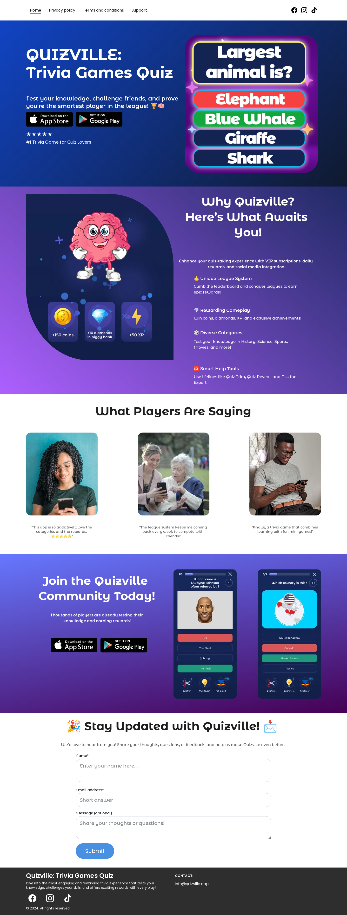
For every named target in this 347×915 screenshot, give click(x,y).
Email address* (90, 790)
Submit (95, 851)
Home (35, 10)
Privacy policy (62, 10)
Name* (82, 755)
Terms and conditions (103, 10)
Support (139, 10)
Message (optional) (94, 813)
